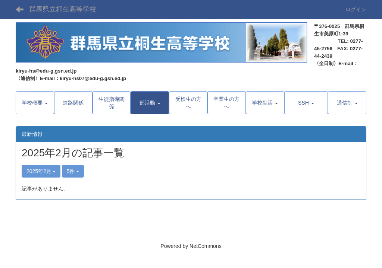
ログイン (355, 9)
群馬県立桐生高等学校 (62, 9)
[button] (150, 102)
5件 (73, 171)
